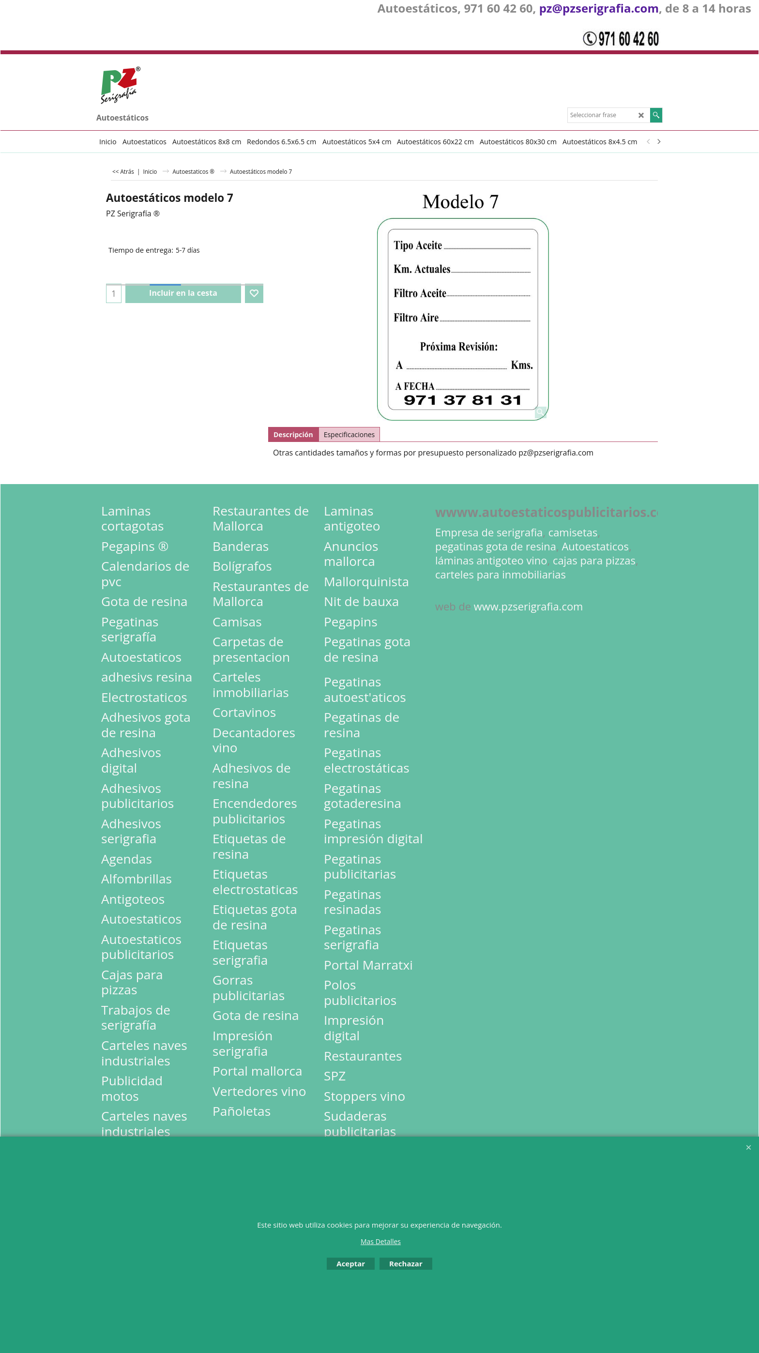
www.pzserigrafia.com (528, 606)
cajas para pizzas (594, 560)
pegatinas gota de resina (495, 546)
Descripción (293, 434)
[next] (658, 141)
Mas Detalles (381, 1241)
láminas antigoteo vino (491, 560)
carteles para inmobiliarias (500, 574)
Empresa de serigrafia (489, 532)
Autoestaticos (595, 546)
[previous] (648, 141)
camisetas (573, 532)
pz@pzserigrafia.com (599, 8)
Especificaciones (349, 434)
